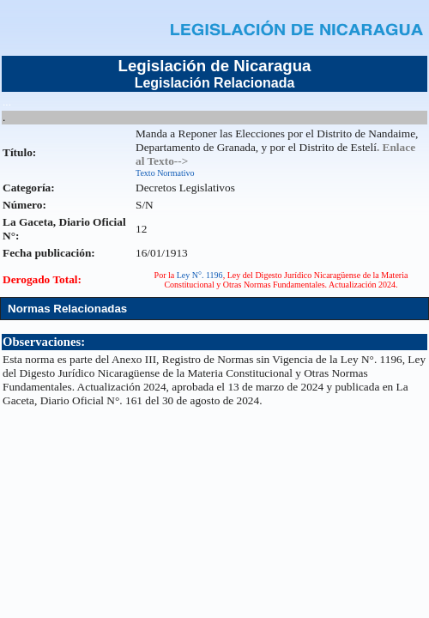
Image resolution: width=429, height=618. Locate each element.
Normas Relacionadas (67, 308)
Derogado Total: (42, 279)
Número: (24, 204)
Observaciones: (44, 341)
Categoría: (29, 187)
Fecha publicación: (49, 252)
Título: (19, 152)
